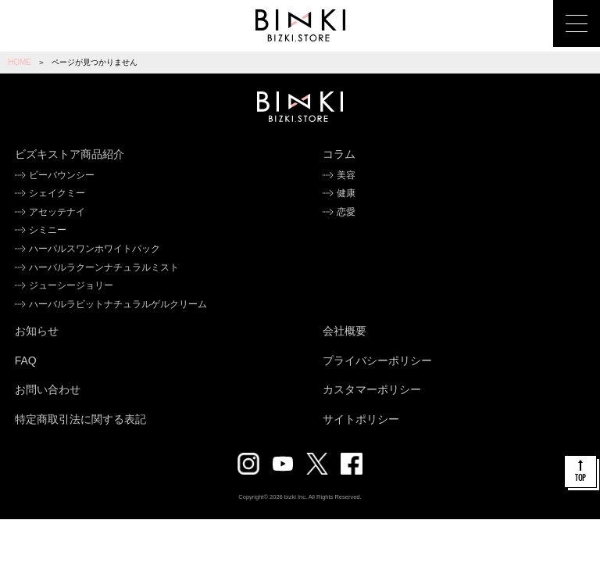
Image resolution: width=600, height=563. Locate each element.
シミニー (47, 229)
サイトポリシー (361, 419)
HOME (19, 62)
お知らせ (37, 331)
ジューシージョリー (71, 285)
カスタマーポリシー (372, 389)
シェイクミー (57, 193)
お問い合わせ (47, 389)
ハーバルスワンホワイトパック (94, 248)
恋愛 (346, 211)
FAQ (26, 360)
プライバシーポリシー (377, 360)
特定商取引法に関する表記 (80, 419)
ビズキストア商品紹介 (69, 154)
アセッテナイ (57, 211)
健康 (346, 193)
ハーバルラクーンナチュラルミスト (104, 267)
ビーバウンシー (62, 175)
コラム (339, 154)
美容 (346, 175)
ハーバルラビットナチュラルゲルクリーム (118, 304)
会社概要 (344, 331)
